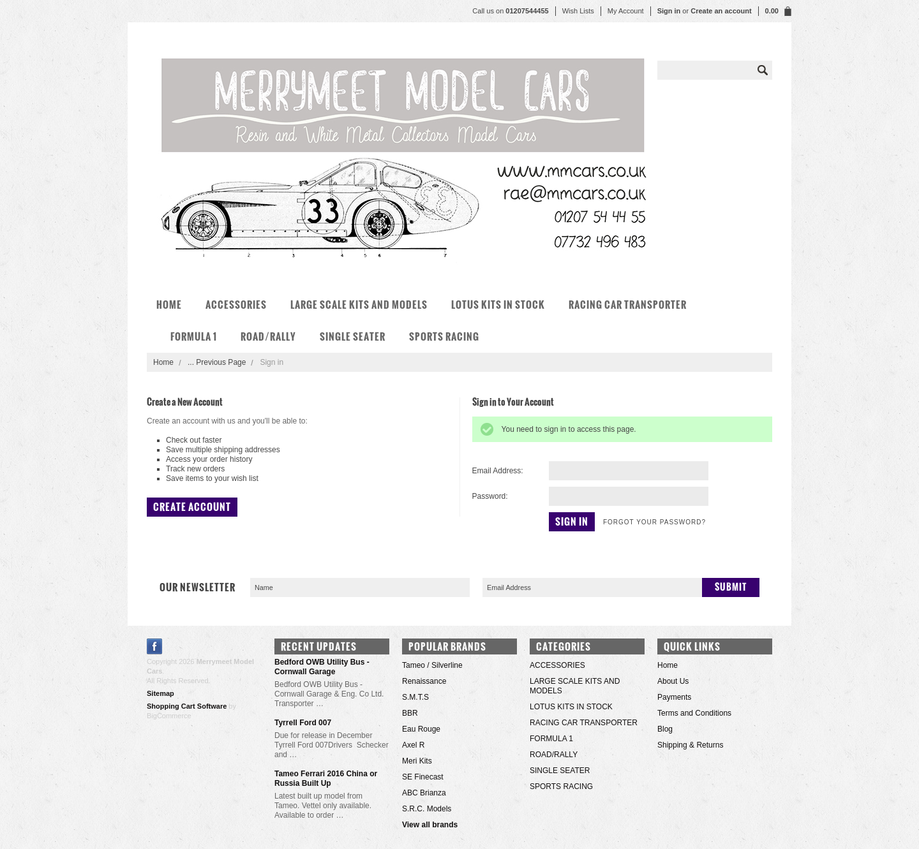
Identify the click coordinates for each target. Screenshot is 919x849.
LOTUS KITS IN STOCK (498, 304)
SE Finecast (423, 776)
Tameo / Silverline (432, 665)
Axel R (413, 745)
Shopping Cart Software (187, 706)
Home (163, 362)
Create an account (721, 11)
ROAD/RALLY (268, 336)
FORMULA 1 (193, 336)
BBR (410, 713)
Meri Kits (417, 761)
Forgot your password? (654, 522)
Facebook (155, 646)
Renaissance (424, 681)
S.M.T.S (415, 697)
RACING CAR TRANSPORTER (628, 304)
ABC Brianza (424, 792)
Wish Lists (578, 11)
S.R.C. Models (426, 808)
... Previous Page (217, 362)
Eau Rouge (421, 729)
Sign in (669, 11)
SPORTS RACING (444, 336)
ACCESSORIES (236, 304)
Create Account (192, 506)
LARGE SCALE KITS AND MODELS (359, 304)
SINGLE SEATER (352, 336)
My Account (626, 11)
